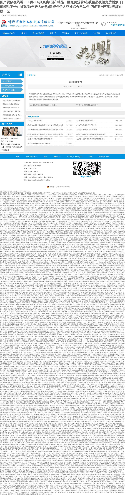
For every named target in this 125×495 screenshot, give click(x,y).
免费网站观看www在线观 (102, 465)
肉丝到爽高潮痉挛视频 (75, 241)
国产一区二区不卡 (96, 320)
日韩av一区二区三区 (101, 283)
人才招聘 (96, 33)
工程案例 (65, 33)
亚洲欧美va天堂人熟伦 (6, 283)
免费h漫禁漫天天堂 (24, 251)
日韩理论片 (42, 246)
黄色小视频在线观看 (74, 435)
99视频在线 (36, 350)
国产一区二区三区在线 (88, 249)
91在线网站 (110, 334)
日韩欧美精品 (115, 287)
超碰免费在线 (64, 471)
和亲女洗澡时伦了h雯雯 (48, 396)
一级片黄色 (9, 233)
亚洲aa (116, 246)
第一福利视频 (99, 223)
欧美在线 (63, 267)
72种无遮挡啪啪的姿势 (47, 226)
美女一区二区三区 (76, 485)
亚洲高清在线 (67, 460)
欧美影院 (66, 398)
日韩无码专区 (117, 295)
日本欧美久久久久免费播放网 (82, 292)
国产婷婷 (99, 455)
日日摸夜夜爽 (116, 481)
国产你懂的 (64, 435)
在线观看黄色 (81, 246)
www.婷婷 (39, 464)
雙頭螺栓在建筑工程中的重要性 (46, 105)
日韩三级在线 (54, 260)
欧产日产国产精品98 (118, 379)
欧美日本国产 (114, 244)
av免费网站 (22, 349)
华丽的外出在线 (35, 287)
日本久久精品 (69, 230)
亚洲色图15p (58, 409)
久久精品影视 (58, 384)
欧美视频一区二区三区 (42, 432)
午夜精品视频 (68, 379)
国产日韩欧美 (31, 492)
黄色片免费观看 (5, 272)
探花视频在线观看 (107, 478)
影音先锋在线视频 (34, 216)
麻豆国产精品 (108, 196)
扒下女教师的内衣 (47, 294)
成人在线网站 (112, 363)
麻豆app (81, 267)
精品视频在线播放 (90, 308)
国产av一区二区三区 (116, 391)
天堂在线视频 (88, 244)
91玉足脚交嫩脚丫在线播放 (51, 239)
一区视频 (121, 276)
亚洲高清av (65, 357)
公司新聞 (8, 81)
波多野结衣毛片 (104, 249)
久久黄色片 (88, 365)
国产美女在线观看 (19, 306)
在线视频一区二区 (64, 258)
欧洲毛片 (14, 458)
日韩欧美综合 (92, 372)
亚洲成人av (6, 357)
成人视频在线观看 (64, 356)
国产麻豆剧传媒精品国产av (90, 345)
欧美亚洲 (14, 265)
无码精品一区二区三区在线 (51, 393)
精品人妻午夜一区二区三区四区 (62, 333)
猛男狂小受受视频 (18, 345)
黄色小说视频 (31, 203)
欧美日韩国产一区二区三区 (7, 382)
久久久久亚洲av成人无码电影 (60, 212)
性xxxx (97, 366)
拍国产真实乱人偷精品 (110, 264)
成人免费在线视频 (56, 198)
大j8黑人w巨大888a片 (22, 241)
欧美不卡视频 (109, 246)
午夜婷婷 (111, 388)
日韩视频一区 (75, 226)
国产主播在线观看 (23, 278)
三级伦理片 (47, 343)
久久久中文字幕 (116, 483)
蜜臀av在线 (43, 287)
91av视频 (68, 318)
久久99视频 (72, 260)
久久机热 (120, 409)
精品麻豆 (7, 200)
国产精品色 (76, 437)
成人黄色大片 (35, 478)
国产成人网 (55, 366)
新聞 (90, 157)
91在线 (72, 195)
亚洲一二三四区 (6, 196)
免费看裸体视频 (78, 230)
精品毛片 (8, 202)
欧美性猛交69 (42, 428)
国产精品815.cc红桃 (89, 258)
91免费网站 (11, 221)
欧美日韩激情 (112, 361)
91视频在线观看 (108, 232)
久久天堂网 (50, 492)
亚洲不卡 (48, 297)
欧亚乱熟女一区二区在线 (13, 242)
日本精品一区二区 (63, 241)
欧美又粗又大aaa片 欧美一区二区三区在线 (104, 333)
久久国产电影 (96, 386)
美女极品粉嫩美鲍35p (30, 434)
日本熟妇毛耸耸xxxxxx (77, 365)
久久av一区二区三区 (112, 233)
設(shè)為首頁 (113, 15)
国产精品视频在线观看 (16, 219)
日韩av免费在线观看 (28, 285)
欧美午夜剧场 (47, 290)
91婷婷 (80, 340)
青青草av (2, 301)
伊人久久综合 (113, 441)
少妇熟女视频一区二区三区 (106, 389)
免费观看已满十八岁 (44, 242)
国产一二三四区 (100, 200)
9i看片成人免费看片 (43, 278)
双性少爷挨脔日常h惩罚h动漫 (100, 226)
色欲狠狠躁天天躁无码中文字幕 (58, 216)
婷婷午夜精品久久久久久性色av (66, 295)
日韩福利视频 (92, 317)
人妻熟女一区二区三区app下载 (109, 285)
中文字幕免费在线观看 (41, 225)
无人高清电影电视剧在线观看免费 (80, 409)
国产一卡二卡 (92, 354)
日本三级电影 (11, 372)
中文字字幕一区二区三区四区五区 (40, 248)
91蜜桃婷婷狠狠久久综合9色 (92, 343)
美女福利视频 (40, 308)
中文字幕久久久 (120, 198)
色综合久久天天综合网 (41, 203)
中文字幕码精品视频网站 (117, 212)
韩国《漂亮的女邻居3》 (83, 384)
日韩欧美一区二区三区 (111, 322)
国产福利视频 (114, 221)
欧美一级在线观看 (83, 301)
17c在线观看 (118, 195)
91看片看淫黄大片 (69, 274)
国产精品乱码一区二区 (109, 223)
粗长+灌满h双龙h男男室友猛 (50, 233)
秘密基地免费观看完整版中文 (66, 304)
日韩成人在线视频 (41, 380)
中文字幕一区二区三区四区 (18, 444)
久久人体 (90, 349)
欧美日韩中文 (21, 458)
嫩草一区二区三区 (7, 226)
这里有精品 (25, 473)
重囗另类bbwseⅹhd (29, 476)
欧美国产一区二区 (40, 389)
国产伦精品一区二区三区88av (86, 473)
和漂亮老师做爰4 (63, 260)
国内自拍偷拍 (88, 393)
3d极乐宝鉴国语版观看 (12, 292)
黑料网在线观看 (114, 423)
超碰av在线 (21, 205)
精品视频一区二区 (89, 223)
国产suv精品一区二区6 (38, 232)
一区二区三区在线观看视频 (78, 248)
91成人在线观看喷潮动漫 (70, 380)
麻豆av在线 (9, 354)
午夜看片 (80, 311)
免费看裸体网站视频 (53, 274)
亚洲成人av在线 (28, 361)
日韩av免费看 (69, 448)
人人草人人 (81, 288)
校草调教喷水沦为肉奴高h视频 (75, 223)
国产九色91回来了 (94, 239)
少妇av (31, 347)
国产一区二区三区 (55, 326)
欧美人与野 (76, 488)
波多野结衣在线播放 (102, 418)
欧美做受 (57, 205)
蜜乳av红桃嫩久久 (112, 276)
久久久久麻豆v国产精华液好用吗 (41, 357)
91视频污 (109, 219)
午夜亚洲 (43, 195)
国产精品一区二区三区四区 (116, 306)
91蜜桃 (11, 425)
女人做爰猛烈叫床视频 (17, 412)
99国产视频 (23, 368)
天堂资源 (91, 301)
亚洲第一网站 (17, 386)
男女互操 (121, 419)
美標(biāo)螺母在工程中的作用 (87, 130)
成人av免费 (63, 402)
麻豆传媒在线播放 (96, 365)
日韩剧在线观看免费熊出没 (65, 253)
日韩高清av (14, 225)
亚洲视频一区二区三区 (23, 308)
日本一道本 (110, 375)
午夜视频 (118, 255)
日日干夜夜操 (15, 492)
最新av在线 (44, 379)
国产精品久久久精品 (93, 219)
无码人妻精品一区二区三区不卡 (13, 304)
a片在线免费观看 (95, 209)
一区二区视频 (18, 425)
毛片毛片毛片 (47, 416)
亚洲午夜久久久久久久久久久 (105, 292)
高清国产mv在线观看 (47, 373)
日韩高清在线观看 (47, 333)
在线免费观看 (94, 225)
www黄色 (46, 288)
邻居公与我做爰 (4, 448)
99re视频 (71, 407)
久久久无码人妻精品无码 (80, 349)
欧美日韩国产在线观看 (30, 235)
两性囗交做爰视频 (91, 327)
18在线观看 (15, 196)
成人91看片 (109, 216)
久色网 (72, 202)
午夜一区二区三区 (102, 458)
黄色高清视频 (55, 235)
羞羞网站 (115, 311)
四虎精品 (35, 271)
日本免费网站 (27, 315)
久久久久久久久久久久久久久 (106, 195)
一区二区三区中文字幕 (28, 469)
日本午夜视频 (24, 398)
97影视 (98, 249)
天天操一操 (48, 473)
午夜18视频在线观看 (98, 267)
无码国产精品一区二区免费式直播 (73, 350)
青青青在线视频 (91, 235)
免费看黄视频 (22, 338)
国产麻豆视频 (41, 414)
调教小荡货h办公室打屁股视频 (37, 274)
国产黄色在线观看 (59, 264)
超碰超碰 (26, 412)
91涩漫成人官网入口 (44, 198)
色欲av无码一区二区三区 (49, 490)
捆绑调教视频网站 (103, 278)
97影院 (71, 269)
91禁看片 (44, 258)
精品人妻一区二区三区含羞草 (90, 203)
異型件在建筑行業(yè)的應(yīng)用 (14, 115)
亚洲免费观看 (63, 322)
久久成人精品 (40, 292)
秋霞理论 (78, 446)
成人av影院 (117, 218)
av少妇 (69, 280)
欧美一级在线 (98, 212)
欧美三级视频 (31, 264)
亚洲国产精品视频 (102, 370)
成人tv (72, 210)
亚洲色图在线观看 (84, 239)
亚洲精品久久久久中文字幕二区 (43, 366)
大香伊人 (55, 244)
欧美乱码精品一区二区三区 (70, 301)
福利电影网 (91, 255)
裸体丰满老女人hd (13, 379)
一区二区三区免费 (86, 272)
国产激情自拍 (74, 340)
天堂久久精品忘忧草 (113, 395)
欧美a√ (77, 195)
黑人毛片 (87, 377)
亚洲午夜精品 (65, 311)
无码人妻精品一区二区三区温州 (76, 216)
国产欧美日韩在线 (79, 310)
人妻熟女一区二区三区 (35, 439)
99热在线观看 (4, 195)
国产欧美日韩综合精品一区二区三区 (109, 203)
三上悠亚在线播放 (79, 407)
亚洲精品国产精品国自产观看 (13, 262)
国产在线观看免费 (85, 423)
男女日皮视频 (26, 262)
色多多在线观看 (120, 373)
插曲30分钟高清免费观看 (48, 205)
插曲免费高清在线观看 (111, 419)
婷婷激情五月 (12, 308)
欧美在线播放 (104, 304)
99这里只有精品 (100, 485)
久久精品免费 (27, 320)
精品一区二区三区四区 (12, 350)
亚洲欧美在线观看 (32, 428)
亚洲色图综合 (84, 488)
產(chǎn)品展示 (38, 33)
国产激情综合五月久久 (12, 349)
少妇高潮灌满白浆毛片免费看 (116, 382)
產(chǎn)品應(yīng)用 (74, 157)
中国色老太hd (34, 453)
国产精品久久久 (28, 343)
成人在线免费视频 (34, 398)
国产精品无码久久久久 (82, 278)
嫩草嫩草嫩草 (10, 419)
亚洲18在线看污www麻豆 (63, 331)
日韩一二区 (30, 421)
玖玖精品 (101, 196)
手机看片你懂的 (24, 359)
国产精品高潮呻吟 (108, 349)
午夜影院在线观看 (28, 281)
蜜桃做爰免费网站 (40, 403)
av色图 (38, 386)
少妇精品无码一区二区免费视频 (11, 210)
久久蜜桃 (119, 471)
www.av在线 (61, 441)
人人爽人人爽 (87, 202)
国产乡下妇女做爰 (65, 210)
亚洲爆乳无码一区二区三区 (70, 324)
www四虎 (90, 260)
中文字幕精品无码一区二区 (7, 271)
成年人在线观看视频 (67, 198)
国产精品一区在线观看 (41, 228)
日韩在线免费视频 (89, 212)
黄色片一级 (56, 414)
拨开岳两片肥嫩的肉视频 (80, 214)
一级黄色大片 (80, 363)
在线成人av (14, 278)
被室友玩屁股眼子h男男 (80, 253)
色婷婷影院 (10, 198)
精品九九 (95, 389)
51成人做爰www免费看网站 (46, 384)
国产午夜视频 (94, 340)
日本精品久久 (77, 264)
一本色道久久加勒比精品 (103, 262)
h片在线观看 (107, 299)
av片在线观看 (30, 228)
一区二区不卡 (67, 365)
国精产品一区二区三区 (105, 340)
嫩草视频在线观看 (57, 361)
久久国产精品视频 (54, 427)
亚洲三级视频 (89, 379)
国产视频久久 (93, 237)
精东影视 (93, 418)
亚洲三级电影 (118, 248)
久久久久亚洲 (91, 366)
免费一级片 (15, 251)
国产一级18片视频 (104, 400)
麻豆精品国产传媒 (50, 365)
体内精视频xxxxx (21, 203)
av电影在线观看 (113, 278)
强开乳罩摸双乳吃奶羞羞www (38, 251)
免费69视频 (10, 396)
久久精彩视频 (104, 239)
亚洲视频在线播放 (26, 221)
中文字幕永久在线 (54, 278)
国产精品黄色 (15, 318)
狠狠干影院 (81, 425)
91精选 (91, 450)
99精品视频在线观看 (11, 471)
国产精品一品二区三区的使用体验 (76, 235)
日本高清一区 (55, 418)
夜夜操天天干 (44, 216)
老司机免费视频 (58, 308)
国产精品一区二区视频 (31, 198)
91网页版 (110, 301)
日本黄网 (109, 207)
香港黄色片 (51, 230)
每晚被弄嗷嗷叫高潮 (38, 320)
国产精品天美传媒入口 (67, 225)
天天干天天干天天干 (91, 288)
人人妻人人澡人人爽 (110, 214)
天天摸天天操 (103, 336)
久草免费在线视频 (41, 299)
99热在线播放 (65, 205)
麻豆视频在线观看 (80, 327)
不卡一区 (10, 230)
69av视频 (46, 347)
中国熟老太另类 (30, 209)
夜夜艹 (63, 297)
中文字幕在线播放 (15, 391)
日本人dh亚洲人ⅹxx (64, 354)
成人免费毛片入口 (16, 264)
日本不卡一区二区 (65, 329)
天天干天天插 (120, 446)
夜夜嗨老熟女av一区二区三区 (11, 223)
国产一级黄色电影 (74, 357)
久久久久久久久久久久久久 (12, 407)
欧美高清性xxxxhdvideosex (28, 210)
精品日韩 (68, 442)
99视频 (71, 205)
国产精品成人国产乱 (119, 207)
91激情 (46, 292)
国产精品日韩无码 (77, 460)
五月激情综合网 (68, 251)
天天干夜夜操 (118, 292)
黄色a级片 (11, 239)
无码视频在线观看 (18, 487)
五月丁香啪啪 (99, 257)
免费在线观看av (95, 202)
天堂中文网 (63, 235)
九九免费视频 (12, 288)
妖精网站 (81, 416)
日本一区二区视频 (112, 370)
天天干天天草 (112, 209)
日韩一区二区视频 (69, 294)
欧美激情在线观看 (16, 481)
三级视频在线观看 (47, 372)
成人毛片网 (27, 287)
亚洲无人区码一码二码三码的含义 (30, 226)
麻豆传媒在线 (104, 331)
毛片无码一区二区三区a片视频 (34, 239)
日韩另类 (18, 382)
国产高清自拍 (110, 200)
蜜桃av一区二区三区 (24, 393)
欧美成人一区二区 (20, 239)
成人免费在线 (44, 219)
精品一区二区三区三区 (85, 265)
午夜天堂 (69, 437)
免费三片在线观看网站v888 (117, 400)
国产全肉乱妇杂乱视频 (61, 255)
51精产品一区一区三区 (43, 241)
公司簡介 (23, 33)
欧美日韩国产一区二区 (29, 299)
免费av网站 (5, 315)
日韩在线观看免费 (63, 209)
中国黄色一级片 (4, 320)
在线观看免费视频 (117, 280)
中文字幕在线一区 (21, 272)
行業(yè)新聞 (9, 85)
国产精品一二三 (87, 230)
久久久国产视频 (108, 341)
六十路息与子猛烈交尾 (92, 276)
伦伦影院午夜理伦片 (8, 267)
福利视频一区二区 (88, 232)
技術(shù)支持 (10, 90)
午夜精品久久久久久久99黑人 (90, 313)
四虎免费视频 (76, 218)
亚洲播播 (52, 283)
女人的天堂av (58, 400)
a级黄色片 (70, 249)
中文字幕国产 (99, 264)
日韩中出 (71, 233)
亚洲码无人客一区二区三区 (104, 205)
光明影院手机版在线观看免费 (19, 317)
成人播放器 (9, 281)
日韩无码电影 (67, 361)
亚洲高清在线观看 (109, 257)
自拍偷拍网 (8, 265)
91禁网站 (101, 214)
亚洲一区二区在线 (28, 249)
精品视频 (61, 464)
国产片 (60, 317)
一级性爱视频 (49, 232)
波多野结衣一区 (26, 260)
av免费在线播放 (93, 303)
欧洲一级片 (22, 292)
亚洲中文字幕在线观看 (16, 276)
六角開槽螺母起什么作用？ (86, 120)
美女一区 (28, 265)
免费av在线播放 (91, 299)
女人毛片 (79, 255)
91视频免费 (23, 480)
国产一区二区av (77, 334)
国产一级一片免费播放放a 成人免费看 (53, 200)
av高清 (57, 258)
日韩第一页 (31, 258)
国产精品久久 (82, 380)
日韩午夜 (13, 285)
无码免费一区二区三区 (108, 473)
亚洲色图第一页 (57, 372)
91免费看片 (38, 209)
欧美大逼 (35, 221)
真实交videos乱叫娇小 (32, 349)
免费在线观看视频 (62, 265)
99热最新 (58, 411)
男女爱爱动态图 (79, 210)
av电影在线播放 (18, 343)
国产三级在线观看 (37, 326)
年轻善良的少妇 (67, 320)
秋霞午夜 (8, 398)
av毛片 (115, 271)
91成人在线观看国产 (27, 310)
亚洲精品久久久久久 (93, 253)
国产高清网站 (95, 272)
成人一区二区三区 (90, 205)
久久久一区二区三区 (90, 458)
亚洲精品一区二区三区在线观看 (81, 318)
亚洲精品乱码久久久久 (100, 248)
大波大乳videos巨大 (79, 205)
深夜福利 (32, 308)
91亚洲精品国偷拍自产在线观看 (16, 324)
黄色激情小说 (75, 219)
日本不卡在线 (11, 287)
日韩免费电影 (16, 398)
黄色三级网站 (29, 257)
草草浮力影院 (79, 244)
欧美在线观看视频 (44, 271)
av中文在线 (109, 295)
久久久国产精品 (51, 299)
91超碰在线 (112, 269)
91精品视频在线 (7, 232)
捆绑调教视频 (71, 322)
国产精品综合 (68, 264)
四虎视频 (114, 464)
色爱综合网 (114, 368)
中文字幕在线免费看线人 (103, 255)
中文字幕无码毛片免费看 (68, 439)
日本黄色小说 (108, 271)
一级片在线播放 (92, 411)
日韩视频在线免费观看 (43, 474)
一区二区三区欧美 (47, 345)
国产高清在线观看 (8, 257)
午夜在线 (26, 329)
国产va (58, 225)
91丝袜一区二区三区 (90, 200)
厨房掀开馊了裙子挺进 (15, 430)
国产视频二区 (103, 444)
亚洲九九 (88, 246)
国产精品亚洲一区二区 (86, 469)
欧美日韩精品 (118, 200)
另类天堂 (35, 334)
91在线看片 (28, 437)
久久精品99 (99, 372)
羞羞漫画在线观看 (97, 439)
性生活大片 (95, 336)
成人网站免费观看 (51, 334)
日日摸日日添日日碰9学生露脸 (15, 370)
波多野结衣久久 (30, 292)
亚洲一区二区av (84, 287)
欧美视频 (28, 244)
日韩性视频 (18, 248)
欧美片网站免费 (93, 432)
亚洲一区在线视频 (101, 308)
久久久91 (51, 382)
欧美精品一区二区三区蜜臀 (63, 432)
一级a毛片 (24, 416)
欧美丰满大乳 (18, 237)
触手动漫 (82, 226)
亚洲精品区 (39, 237)
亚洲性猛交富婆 (58, 453)
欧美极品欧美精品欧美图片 (31, 202)
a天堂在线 (34, 315)
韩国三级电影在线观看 (101, 329)
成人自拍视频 (115, 474)
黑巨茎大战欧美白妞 (57, 352)
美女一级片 (38, 345)
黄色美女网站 (104, 451)
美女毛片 (64, 249)
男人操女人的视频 (86, 412)
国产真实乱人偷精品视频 (48, 340)
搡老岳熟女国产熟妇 (81, 260)
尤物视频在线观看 (37, 260)
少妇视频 (83, 435)
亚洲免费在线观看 (96, 210)
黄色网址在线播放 (28, 219)
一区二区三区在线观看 (115, 237)
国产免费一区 (10, 237)
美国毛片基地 (120, 354)
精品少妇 (20, 320)
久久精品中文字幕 (112, 326)
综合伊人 (47, 405)
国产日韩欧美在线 (59, 382)
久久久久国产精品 (10, 373)
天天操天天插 (108, 324)
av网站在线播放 (20, 244)
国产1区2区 (100, 481)
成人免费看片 (29, 253)
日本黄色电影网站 (84, 326)
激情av (44, 375)
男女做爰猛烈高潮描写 (6, 209)
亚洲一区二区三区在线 (9, 207)
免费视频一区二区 (106, 377)
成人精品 (8, 301)
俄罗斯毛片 (32, 237)
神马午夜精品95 (48, 320)
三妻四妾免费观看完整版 (63, 391)
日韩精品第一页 (104, 366)
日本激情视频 (19, 384)
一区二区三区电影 (38, 377)
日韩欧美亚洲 (13, 320)
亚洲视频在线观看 (65, 195)
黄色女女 (41, 365)
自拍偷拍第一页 (46, 412)
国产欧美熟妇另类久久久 (51, 423)
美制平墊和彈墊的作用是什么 (86, 125)
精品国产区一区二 (28, 366)
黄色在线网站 (78, 249)
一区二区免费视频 (73, 326)
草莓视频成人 (50, 350)
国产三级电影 (18, 249)
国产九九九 (93, 198)
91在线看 (35, 327)
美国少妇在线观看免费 (86, 207)
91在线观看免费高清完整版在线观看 (26, 255)
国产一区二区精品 (110, 338)
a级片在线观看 (85, 242)
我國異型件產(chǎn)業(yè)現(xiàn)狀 (14, 118)
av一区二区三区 (76, 280)
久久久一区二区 (61, 257)
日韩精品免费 (12, 322)
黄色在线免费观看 (64, 272)
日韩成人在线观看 (103, 237)
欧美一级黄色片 (101, 233)
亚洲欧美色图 (121, 271)
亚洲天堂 (60, 334)
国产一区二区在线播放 (36, 393)
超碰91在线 (27, 448)
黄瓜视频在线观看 (61, 437)
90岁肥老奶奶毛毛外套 (9, 203)
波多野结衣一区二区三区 (105, 416)
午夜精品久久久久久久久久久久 (22, 233)
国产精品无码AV (29, 225)
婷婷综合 (30, 218)
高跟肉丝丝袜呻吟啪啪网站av (82, 455)
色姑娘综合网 (48, 210)
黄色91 (62, 414)
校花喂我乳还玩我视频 (40, 331)
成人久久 (68, 297)
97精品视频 (25, 365)
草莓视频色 (79, 444)
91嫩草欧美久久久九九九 (54, 249)
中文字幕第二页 (89, 251)
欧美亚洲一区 (75, 271)
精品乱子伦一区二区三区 (66, 237)
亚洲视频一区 (24, 269)
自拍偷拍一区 (99, 403)
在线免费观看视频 (102, 435)
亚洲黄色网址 (83, 219)
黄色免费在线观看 (74, 398)
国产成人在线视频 (8, 299)
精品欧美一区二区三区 (46, 244)
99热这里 (32, 304)
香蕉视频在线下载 (115, 352)
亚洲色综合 (102, 313)
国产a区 (29, 465)
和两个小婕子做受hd (17, 202)
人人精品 (58, 340)
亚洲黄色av (60, 379)
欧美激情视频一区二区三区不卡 (106, 198)
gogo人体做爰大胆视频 (103, 281)
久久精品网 (17, 403)
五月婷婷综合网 (86, 334)
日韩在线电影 (59, 380)
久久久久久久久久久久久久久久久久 (70, 476)
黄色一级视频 (55, 207)
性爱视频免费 (78, 202)
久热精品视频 (23, 492)
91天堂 (40, 416)
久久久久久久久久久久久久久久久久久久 (45, 253)
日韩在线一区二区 (77, 345)
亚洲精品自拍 (73, 359)
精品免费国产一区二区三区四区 (56, 341)
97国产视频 (120, 228)
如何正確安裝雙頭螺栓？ (90, 105)
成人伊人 (31, 230)
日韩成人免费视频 (70, 200)
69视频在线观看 (55, 315)
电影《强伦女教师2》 (57, 416)
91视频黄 (53, 248)
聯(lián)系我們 (111, 33)
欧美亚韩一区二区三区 (8, 434)
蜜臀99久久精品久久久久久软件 (47, 336)
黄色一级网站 (11, 453)
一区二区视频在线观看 (59, 373)
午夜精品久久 (91, 324)
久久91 (119, 223)
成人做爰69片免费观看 (97, 384)
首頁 (107, 75)
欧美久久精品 (114, 414)
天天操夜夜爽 (106, 423)
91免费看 (12, 465)
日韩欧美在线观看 (69, 232)
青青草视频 (46, 464)
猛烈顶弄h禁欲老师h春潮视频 (38, 341)
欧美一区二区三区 (73, 239)
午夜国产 (14, 478)
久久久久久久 (118, 349)
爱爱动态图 (65, 384)
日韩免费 (2, 336)
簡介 (45, 157)
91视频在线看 (40, 395)
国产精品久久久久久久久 (105, 241)
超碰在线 (61, 446)
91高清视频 (30, 368)
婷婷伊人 (55, 446)
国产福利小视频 (36, 356)
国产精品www (16, 295)
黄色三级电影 (12, 195)
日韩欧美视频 (4, 230)
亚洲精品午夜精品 (102, 354)
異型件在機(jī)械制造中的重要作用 (39, 143)
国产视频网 (106, 212)
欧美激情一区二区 (94, 453)
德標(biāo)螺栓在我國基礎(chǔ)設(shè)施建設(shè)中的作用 (45, 135)
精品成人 (69, 349)
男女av (69, 485)
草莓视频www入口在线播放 (18, 418)
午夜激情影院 (19, 372)
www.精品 (84, 299)
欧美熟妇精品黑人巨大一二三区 (24, 455)
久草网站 (58, 221)
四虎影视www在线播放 (109, 297)
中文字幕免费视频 (104, 315)
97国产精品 (10, 260)
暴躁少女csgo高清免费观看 (56, 262)
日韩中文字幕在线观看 (67, 315)
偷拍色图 (24, 428)
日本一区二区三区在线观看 (63, 428)
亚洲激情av (3, 395)
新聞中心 (53, 33)
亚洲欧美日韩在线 (64, 313)
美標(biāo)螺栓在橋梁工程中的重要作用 (40, 139)
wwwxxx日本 (86, 340)
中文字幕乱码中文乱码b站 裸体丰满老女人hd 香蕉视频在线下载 (104, 396)
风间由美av (99, 317)
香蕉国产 (106, 352)
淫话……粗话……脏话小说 (13, 451)
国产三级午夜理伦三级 (105, 428)
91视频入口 (46, 326)
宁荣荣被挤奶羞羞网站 (33, 272)
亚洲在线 (67, 418)
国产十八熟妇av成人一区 (29, 386)
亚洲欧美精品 (104, 272)
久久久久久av (109, 310)
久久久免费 (100, 299)
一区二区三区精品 (114, 418)
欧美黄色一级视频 (56, 357)
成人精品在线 (109, 318)
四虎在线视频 (74, 473)
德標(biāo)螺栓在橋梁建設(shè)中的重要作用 (91, 134)
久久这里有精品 (58, 232)
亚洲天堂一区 (68, 405)
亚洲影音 (17, 269)
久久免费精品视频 (112, 336)
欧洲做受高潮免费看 (109, 373)
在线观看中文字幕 (93, 228)
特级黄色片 (3, 303)
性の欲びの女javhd (17, 297)
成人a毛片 (48, 304)
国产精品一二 (111, 432)
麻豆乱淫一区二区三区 (81, 228)
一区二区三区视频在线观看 (50, 209)
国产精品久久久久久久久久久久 (51, 267)
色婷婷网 (19, 285)
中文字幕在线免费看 (23, 216)
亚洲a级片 (111, 248)
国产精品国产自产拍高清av (42, 485)
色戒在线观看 (80, 200)
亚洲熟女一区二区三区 (16, 467)
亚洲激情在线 (21, 334)
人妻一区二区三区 (68, 352)
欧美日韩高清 (85, 490)
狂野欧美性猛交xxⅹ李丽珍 (114, 308)
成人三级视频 (106, 210)
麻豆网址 (85, 255)
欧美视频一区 (4, 352)
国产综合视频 (52, 292)
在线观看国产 (67, 226)
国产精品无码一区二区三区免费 (52, 214)
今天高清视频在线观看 (52, 195)
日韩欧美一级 (6, 444)
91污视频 (59, 246)
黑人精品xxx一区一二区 (67, 427)
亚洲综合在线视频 (85, 262)
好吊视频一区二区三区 (19, 352)
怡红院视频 (119, 214)
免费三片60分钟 (87, 448)
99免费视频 (113, 249)
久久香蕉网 (5, 359)
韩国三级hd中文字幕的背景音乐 (101, 244)
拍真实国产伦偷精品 (111, 409)
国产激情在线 (58, 324)
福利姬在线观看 (78, 269)
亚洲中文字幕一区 (92, 214)
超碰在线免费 (17, 232)
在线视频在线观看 (18, 283)
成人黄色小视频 (51, 488)
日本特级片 (46, 260)
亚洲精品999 (105, 411)
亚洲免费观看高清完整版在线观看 (71, 203)
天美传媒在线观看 (31, 444)
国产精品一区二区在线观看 (76, 377)
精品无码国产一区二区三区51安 (27, 311)
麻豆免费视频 (58, 285)
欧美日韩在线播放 (37, 458)
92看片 (121, 287)
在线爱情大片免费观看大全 (27, 200)
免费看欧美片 (32, 241)
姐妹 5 (62, 278)
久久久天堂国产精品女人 (49, 257)
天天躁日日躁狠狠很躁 (8, 228)
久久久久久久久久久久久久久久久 (28, 246)
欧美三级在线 (83, 271)
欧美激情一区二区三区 (86, 306)
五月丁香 (13, 334)
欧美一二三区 (4, 308)
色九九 (61, 274)
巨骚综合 (76, 306)
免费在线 (65, 469)
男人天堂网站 (97, 306)
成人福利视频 (117, 425)
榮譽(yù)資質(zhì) (81, 33)
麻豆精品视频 (113, 226)
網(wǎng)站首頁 (8, 33)
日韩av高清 (52, 255)
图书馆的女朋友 (28, 363)
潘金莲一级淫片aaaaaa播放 (107, 274)
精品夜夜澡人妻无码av (8, 439)
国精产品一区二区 (92, 356)
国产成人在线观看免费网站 (7, 214)
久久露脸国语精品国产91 (116, 366)
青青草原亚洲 (111, 460)
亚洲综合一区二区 (44, 441)
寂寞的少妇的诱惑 (111, 251)
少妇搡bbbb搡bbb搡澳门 (32, 450)
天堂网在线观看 (90, 216)
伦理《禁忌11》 (40, 304)
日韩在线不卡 (30, 352)
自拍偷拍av (49, 311)
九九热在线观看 (50, 223)
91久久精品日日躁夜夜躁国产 (81, 221)
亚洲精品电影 (120, 269)
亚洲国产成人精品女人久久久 (11, 331)
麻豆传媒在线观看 (67, 214)
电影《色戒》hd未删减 (28, 214)
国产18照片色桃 (63, 233)
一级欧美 (62, 418)
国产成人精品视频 (21, 421)
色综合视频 (109, 313)
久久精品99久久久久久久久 (54, 359)
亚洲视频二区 (18, 341)
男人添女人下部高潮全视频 (84, 389)
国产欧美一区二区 (100, 251)
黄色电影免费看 (93, 196)
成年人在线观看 (17, 474)
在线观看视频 (113, 427)
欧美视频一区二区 (71, 257)
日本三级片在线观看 (57, 480)
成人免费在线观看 (51, 246)
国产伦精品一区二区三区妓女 (25, 207)
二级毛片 (112, 469)
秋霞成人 (25, 237)
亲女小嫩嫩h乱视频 (51, 327)
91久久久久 (77, 490)
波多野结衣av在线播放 (6, 356)
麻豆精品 (43, 272)
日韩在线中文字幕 (51, 389)
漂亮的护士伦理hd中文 (17, 235)
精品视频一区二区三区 (64, 338)
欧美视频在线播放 (44, 262)
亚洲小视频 (87, 363)
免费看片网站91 (50, 375)
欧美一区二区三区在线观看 (43, 196)
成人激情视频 (23, 196)
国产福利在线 (112, 354)
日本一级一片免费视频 (63, 248)
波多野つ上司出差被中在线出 (79, 391)
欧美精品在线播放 (21, 228)
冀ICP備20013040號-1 (31, 180)
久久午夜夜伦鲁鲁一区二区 (62, 202)
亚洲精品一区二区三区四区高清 (88, 195)
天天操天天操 (88, 331)
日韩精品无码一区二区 (65, 207)
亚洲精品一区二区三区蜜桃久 (64, 336)
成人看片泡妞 (96, 331)
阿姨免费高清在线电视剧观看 (60, 377)
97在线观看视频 (60, 230)
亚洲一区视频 (74, 354)
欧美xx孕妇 (116, 216)
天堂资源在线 (99, 258)
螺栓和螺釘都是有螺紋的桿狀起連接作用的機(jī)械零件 (45, 130)
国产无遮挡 (43, 218)
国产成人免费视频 (27, 425)
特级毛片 (118, 473)
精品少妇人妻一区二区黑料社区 (47, 435)
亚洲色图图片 (92, 271)
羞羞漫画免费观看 (100, 216)
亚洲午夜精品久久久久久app (81, 198)
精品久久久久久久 (12, 311)
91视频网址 (39, 200)
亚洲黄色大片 (41, 297)
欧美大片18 (9, 313)
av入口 (73, 418)
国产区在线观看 (56, 281)
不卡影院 (104, 207)
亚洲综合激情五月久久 (98, 295)
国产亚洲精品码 (105, 357)
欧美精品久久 (54, 242)
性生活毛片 (51, 258)
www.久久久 (51, 225)
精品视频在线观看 (107, 311)
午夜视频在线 (43, 349)
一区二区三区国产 (114, 239)
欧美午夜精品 (58, 226)
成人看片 (48, 272)
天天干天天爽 (93, 278)
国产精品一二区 (67, 334)
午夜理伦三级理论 (21, 280)
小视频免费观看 (25, 242)
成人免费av (105, 306)
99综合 (60, 301)
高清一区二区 (63, 239)
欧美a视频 (87, 210)
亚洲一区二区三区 (79, 233)
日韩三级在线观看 (43, 221)
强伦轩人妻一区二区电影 (30, 474)
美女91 (49, 235)
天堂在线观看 (19, 287)
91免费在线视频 (66, 219)
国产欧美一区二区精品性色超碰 (86, 257)
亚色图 (87, 237)
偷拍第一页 (6, 264)
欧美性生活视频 (117, 196)
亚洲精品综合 (112, 458)
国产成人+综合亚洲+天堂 (20, 218)
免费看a (2, 278)
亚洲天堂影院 (106, 320)
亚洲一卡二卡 (18, 260)
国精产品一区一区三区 (23, 288)
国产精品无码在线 (111, 450)
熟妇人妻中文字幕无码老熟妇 (9, 375)
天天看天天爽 (105, 230)
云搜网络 (47, 180)
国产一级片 (79, 395)
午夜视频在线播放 (107, 457)
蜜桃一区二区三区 (79, 237)
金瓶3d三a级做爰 (98, 232)
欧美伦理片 (42, 317)
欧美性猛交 (91, 283)
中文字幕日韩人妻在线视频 (117, 327)
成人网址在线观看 (118, 241)
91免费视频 (52, 221)
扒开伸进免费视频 (45, 303)
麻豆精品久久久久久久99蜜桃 (63, 218)
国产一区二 (6, 235)
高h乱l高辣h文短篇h (78, 251)
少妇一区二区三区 (95, 377)
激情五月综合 (57, 481)
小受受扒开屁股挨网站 (25, 350)
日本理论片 (93, 281)
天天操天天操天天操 (94, 398)
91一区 (2, 200)
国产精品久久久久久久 (36, 288)
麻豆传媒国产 (81, 402)
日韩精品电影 (73, 209)
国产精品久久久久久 (83, 285)
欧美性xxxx (6, 465)
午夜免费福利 (53, 271)
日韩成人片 (17, 230)
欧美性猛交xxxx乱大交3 (104, 288)
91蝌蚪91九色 (103, 303)
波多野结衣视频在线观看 (16, 315)
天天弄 (19, 389)
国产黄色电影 (35, 244)
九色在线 (76, 317)
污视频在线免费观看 (65, 366)
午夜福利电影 (60, 405)
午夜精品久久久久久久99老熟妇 (16, 253)
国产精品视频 (10, 329)
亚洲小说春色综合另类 (51, 338)
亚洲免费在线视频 (88, 460)
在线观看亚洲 (106, 391)
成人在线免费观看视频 (41, 230)
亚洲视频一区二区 (84, 382)
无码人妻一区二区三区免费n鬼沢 (84, 294)
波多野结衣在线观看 (109, 258)
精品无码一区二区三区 (54, 219)
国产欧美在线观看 (49, 400)
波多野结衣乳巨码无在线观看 (98, 326)
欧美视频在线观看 (12, 205)
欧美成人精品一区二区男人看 (96, 430)
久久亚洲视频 (101, 409)
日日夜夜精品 (104, 453)
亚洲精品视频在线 (113, 435)
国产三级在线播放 (113, 304)
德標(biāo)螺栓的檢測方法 (11, 104)
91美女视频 (28, 334)
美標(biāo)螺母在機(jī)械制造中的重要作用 (90, 139)
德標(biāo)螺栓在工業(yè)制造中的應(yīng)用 (17, 111)
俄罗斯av (18, 214)
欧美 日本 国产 (83, 317)
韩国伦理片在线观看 (70, 480)
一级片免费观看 (105, 221)
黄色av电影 (11, 363)
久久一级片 (59, 365)
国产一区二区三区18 (21, 373)
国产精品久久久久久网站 (76, 212)
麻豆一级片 (65, 359)
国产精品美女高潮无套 (27, 389)
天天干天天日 (75, 442)
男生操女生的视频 (58, 294)
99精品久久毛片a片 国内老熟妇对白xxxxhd (92, 352)
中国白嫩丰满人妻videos (98, 246)
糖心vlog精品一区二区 (21, 439)
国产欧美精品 (30, 418)
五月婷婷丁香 (51, 287)
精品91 (48, 313)
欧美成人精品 (55, 237)
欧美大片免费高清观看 (81, 274)
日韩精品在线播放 (81, 322)
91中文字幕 (119, 345)
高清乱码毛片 (47, 480)
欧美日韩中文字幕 (79, 341)
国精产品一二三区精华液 (47, 202)
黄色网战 (28, 471)
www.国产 (23, 295)
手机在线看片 (37, 257)
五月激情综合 (54, 313)
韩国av (10, 352)
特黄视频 (36, 218)
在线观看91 (101, 225)
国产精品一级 (77, 196)
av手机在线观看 (111, 471)
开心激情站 (39, 264)
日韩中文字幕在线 (117, 384)
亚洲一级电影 (18, 409)
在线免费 (61, 368)
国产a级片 (47, 370)
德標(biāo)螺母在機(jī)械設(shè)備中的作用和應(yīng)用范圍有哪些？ (45, 125)
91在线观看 (60, 292)
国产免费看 (93, 409)
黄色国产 (113, 255)
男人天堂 (93, 292)
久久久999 (18, 221)
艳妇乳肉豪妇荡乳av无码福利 (83, 295)
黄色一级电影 (25, 230)
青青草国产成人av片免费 (27, 290)
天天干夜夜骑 (114, 210)
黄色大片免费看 (37, 294)
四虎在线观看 (34, 242)
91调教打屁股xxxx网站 (73, 242)
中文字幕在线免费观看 (115, 315)
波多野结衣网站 (6, 326)
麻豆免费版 (19, 322)
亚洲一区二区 (38, 324)
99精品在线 (33, 412)
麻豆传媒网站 (96, 464)
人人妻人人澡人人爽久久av (32, 205)
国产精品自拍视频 (103, 356)
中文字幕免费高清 (11, 388)
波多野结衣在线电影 (91, 233)
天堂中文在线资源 (72, 288)
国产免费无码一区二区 (118, 393)
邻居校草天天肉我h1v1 (77, 393)
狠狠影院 (102, 318)
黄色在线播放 (31, 196)
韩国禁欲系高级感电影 (51, 301)
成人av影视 (91, 488)
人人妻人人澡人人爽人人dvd (13, 464)
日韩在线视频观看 (109, 317)
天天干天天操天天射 (34, 407)
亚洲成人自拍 (40, 210)
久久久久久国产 (84, 357)
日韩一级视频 (87, 336)
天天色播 (20, 448)
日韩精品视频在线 (26, 232)
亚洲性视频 (103, 219)
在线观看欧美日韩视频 (8, 255)
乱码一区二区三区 (75, 272)
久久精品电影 (57, 311)
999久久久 (86, 225)
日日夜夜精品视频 (36, 233)
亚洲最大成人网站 (69, 308)
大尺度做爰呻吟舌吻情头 (20, 340)
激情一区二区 (47, 476)
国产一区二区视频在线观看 (51, 329)
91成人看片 (88, 226)
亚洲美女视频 (80, 368)
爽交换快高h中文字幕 (8, 248)
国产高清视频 (63, 242)
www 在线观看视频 (106, 202)
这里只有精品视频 (95, 221)
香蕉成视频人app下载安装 (99, 334)
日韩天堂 (103, 483)
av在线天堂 (33, 359)
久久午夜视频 (39, 214)
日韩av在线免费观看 (70, 278)
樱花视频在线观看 (91, 370)
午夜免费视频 (118, 389)
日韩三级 (13, 272)
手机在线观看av (46, 281)
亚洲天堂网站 (97, 207)
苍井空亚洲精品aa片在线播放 (109, 386)
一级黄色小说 (53, 265)
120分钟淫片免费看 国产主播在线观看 (110, 242)
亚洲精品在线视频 (60, 318)
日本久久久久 (75, 303)
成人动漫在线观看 (12, 303)
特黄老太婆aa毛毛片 (82, 375)
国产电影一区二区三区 (114, 272)
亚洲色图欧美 (78, 232)
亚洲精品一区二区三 (105, 448)
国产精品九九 (91, 388)
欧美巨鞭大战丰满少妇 (58, 290)
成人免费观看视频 (41, 492)
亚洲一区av (38, 258)
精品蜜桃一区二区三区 (57, 343)
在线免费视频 (47, 237)
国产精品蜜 (3, 260)
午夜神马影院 (29, 370)
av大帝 (74, 368)
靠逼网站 (8, 333)
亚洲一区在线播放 (39, 301)
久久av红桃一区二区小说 (44, 212)
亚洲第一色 (49, 414)
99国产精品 (85, 196)
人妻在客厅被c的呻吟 (32, 280)
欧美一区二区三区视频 (40, 249)
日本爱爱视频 (34, 262)
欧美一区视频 (88, 267)
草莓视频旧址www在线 (41, 382)
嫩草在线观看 (7, 458)
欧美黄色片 (38, 372)
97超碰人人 (106, 434)
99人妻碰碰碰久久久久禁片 (55, 251)
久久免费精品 (51, 411)
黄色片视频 (105, 327)
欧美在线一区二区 (67, 221)
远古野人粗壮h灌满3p (34, 195)
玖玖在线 (28, 458)
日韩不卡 (93, 262)
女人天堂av (56, 210)
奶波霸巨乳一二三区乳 (13, 347)
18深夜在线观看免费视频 (70, 283)
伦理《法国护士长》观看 (72, 262)
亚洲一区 (36, 219)
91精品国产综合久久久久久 (88, 218)
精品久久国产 (17, 416)
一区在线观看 (36, 437)
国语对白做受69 (109, 260)
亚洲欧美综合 (19, 329)
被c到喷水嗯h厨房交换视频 (13, 310)
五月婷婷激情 (7, 251)
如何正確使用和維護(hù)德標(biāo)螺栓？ (16, 100)
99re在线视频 (53, 241)
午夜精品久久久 (41, 359)
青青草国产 (26, 341)
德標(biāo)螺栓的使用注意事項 (12, 107)
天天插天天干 (47, 377)
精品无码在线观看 (60, 287)
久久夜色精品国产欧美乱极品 (42, 207)
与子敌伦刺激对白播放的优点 (57, 310)
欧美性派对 (76, 207)
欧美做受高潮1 (94, 318)
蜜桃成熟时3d (112, 356)
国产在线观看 (55, 476)
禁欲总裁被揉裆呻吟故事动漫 (56, 228)
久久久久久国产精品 (94, 274)
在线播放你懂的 (40, 311)
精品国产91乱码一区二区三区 (41, 363)
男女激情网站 (68, 464)
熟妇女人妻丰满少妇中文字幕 (88, 361)
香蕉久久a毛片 (117, 219)
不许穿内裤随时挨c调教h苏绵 (58, 434)
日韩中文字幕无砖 (21, 465)
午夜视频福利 (17, 226)
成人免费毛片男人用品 (62, 462)
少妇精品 (100, 341)
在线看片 (24, 264)
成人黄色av (118, 460)
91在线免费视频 (88, 310)
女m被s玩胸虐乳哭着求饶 (117, 281)
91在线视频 (9, 340)
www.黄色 (26, 322)
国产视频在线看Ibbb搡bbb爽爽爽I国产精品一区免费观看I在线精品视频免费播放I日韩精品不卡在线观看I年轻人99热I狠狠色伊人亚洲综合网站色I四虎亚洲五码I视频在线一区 (61, 6)
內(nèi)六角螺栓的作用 (35, 120)
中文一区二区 (103, 276)
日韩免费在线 (35, 303)
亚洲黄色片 (98, 473)
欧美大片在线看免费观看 (99, 265)
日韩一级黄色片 (114, 357)
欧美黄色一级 (90, 248)
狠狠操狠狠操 (51, 218)
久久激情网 (113, 411)
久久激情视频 (98, 480)
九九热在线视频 (71, 402)
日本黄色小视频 (107, 403)
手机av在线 (104, 209)
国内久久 (99, 327)
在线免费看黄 (40, 473)
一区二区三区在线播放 (55, 203)
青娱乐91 (43, 481)
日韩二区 (24, 446)
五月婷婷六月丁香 (10, 241)
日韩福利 (5, 365)
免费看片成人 (11, 455)
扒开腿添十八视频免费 (60, 386)
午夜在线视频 (67, 276)
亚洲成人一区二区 (19, 198)
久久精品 (76, 352)
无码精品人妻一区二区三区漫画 (20, 274)
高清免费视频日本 (67, 196)
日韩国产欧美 (21, 265)
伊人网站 (57, 439)
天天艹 (85, 372)
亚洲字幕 (117, 388)
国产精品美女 (91, 264)
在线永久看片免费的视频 (70, 400)
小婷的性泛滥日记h (50, 391)
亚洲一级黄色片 (48, 308)
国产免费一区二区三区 (86, 437)
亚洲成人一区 (82, 356)
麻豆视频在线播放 (56, 196)
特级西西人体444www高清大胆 (60, 269)
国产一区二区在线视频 (83, 209)
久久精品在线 (24, 347)
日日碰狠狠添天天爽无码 (17, 377)
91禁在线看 (51, 318)
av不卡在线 (37, 310)
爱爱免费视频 (47, 269)
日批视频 (3, 329)
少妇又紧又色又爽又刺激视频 (105, 218)
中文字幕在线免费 (95, 285)
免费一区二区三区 (119, 318)
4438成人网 (115, 202)
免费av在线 (23, 223)
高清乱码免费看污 (22, 195)
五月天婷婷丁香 (15, 200)
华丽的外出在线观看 (54, 471)
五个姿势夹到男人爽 (99, 450)
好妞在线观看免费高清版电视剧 (54, 398)
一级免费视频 (88, 425)
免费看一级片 (100, 271)
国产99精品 (42, 350)
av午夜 (110, 451)
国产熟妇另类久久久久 (82, 304)
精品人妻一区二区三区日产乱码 (45, 409)
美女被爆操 (40, 460)
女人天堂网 (42, 327)
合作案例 (57, 157)
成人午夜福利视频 (79, 308)
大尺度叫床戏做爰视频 (84, 359)
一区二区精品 (21, 471)
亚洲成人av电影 (38, 352)
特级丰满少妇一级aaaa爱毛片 (28, 354)
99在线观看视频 (54, 442)
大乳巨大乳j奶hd (49, 467)
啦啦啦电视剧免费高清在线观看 (97, 375)
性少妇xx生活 (85, 450)
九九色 (72, 292)
